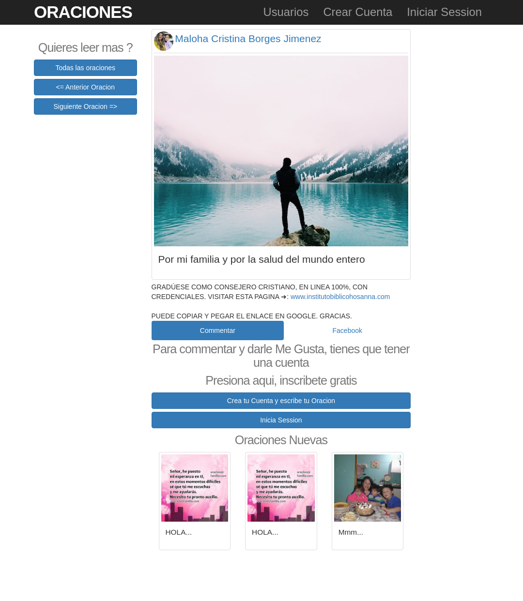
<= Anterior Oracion (85, 87)
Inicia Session (281, 420)
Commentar (217, 330)
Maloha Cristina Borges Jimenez (248, 38)
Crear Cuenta (357, 11)
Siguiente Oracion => (85, 106)
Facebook (347, 330)
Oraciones (83, 11)
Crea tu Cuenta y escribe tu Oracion (281, 401)
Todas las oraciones (85, 68)
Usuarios (285, 11)
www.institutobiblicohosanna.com (340, 296)
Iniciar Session (444, 11)
